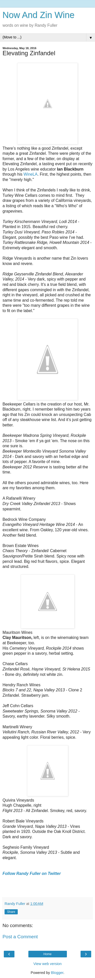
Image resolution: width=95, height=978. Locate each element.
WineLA (30, 174)
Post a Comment (20, 936)
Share (11, 912)
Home (47, 954)
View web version (47, 964)
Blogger (57, 973)
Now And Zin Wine (38, 15)
